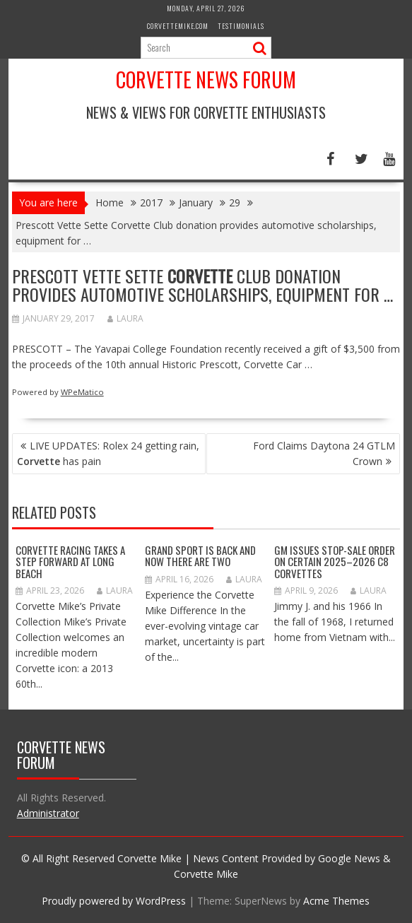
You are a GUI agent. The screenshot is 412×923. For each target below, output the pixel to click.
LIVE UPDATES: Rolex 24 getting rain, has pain (108, 453)
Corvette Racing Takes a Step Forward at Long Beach (70, 561)
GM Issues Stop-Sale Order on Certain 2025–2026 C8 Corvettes (334, 561)
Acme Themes (336, 900)
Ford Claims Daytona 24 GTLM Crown (324, 453)
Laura (125, 318)
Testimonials (241, 25)
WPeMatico (82, 392)
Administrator (48, 813)
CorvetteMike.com (177, 25)
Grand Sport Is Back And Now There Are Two (200, 556)
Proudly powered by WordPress (114, 900)
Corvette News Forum (206, 79)
